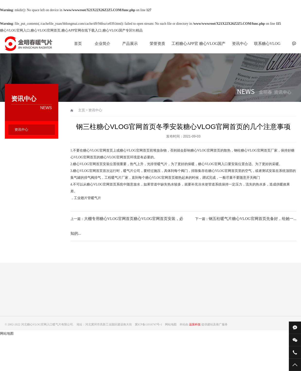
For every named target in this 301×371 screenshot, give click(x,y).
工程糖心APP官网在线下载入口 (184, 46)
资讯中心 (240, 43)
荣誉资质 (157, 43)
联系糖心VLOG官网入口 (267, 46)
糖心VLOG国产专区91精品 (212, 46)
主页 (81, 110)
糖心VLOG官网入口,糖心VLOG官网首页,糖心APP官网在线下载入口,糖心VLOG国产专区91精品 (71, 30)
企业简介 (102, 43)
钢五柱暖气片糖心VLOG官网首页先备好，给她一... (252, 219)
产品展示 (130, 43)
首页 (78, 43)
